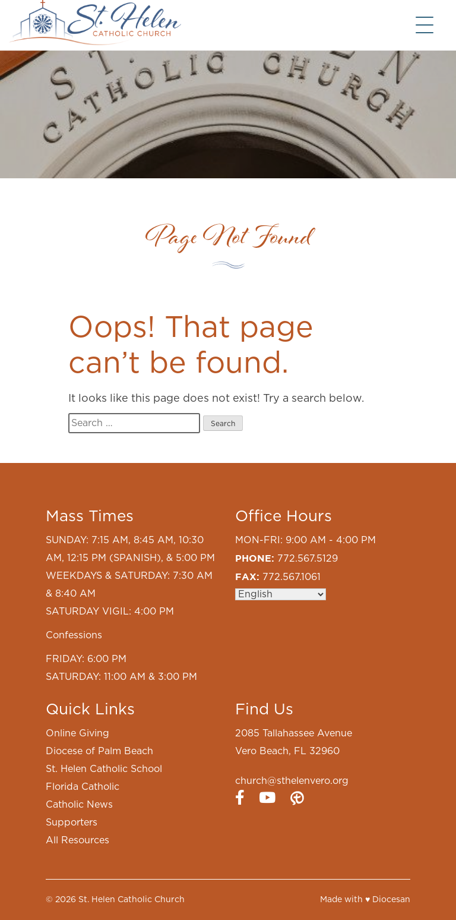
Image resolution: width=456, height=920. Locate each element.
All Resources (77, 840)
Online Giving (77, 733)
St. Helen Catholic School (104, 769)
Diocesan (391, 900)
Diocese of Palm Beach (99, 751)
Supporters (71, 822)
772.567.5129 (307, 558)
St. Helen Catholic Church (131, 900)
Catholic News (79, 804)
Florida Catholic (82, 787)
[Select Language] (280, 594)
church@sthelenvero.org (292, 781)
